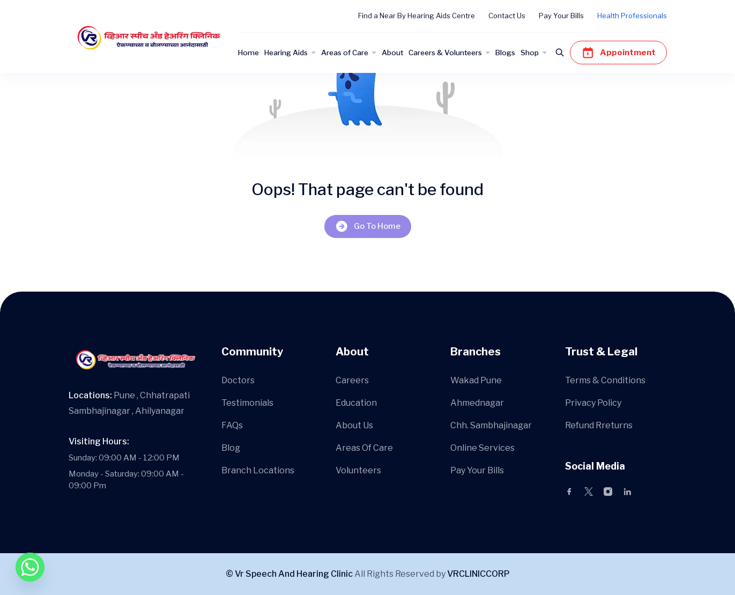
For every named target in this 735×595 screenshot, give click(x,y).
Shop (530, 52)
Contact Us (506, 15)
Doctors (238, 380)
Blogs (505, 52)
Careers (352, 380)
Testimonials (247, 403)
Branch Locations (257, 470)
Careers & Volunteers (445, 52)
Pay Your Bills (561, 15)
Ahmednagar (477, 403)
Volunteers (358, 470)
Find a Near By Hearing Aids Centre (416, 15)
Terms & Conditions (605, 380)
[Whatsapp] (30, 567)
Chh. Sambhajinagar (491, 425)
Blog (230, 448)
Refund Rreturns (599, 425)
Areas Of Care (364, 448)
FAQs (232, 425)
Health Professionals (632, 15)
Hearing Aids (286, 52)
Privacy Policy (593, 403)
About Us (354, 425)
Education (356, 403)
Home (248, 52)
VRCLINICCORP (478, 574)
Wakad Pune (476, 380)
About (392, 52)
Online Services (482, 448)
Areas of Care (344, 52)
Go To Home (367, 226)
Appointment (618, 52)
